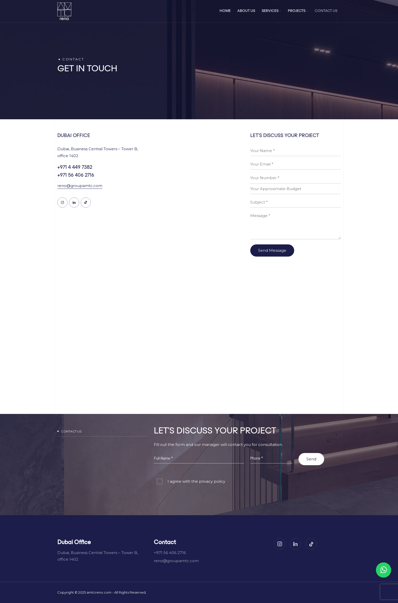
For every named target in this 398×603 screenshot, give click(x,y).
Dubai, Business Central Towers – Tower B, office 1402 (97, 556)
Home (225, 11)
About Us (246, 11)
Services (271, 11)
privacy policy (211, 481)
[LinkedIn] (295, 543)
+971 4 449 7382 (74, 167)
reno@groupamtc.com (79, 185)
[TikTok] (311, 543)
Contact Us (326, 11)
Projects (298, 11)
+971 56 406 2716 (75, 175)
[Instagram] (279, 543)
